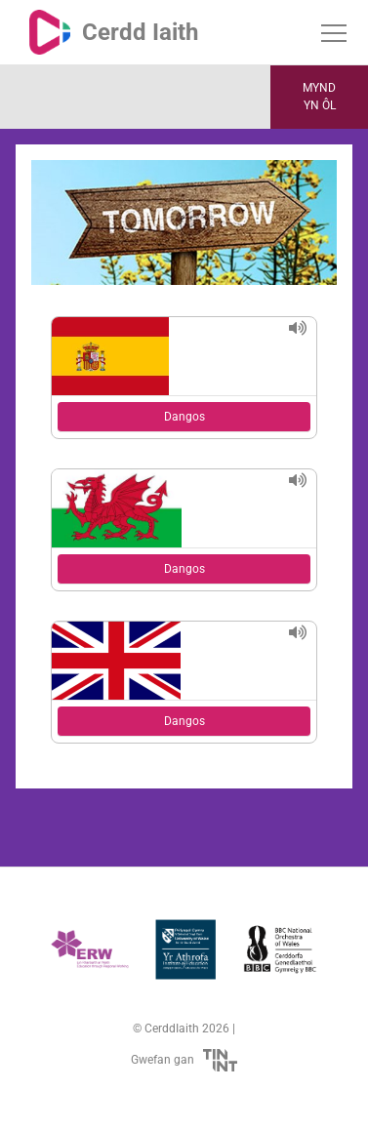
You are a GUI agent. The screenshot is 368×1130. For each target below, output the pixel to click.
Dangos (184, 417)
